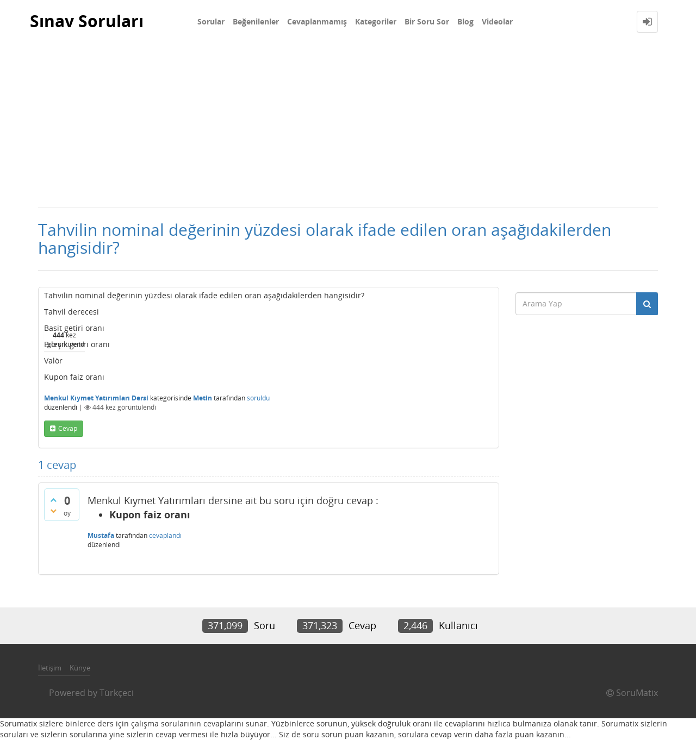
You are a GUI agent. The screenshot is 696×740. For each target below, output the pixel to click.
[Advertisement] (348, 125)
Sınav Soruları (87, 21)
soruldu (258, 398)
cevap (67, 428)
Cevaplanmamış (317, 21)
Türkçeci (117, 693)
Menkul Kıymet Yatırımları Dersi (96, 398)
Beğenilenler (256, 21)
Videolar (497, 21)
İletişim (49, 668)
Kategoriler (375, 21)
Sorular (211, 21)
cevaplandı (165, 535)
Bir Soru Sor (427, 21)
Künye (80, 668)
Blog (465, 21)
